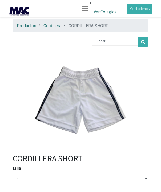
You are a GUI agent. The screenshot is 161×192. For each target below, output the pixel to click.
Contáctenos (140, 8)
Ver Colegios (105, 11)
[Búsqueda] (143, 42)
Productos (26, 25)
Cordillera (52, 25)
